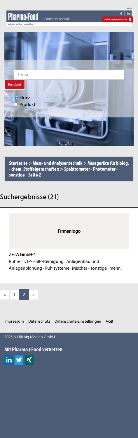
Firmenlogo (69, 231)
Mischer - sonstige (89, 268)
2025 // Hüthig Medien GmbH (29, 336)
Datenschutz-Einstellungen (78, 321)
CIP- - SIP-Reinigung (44, 261)
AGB (109, 321)
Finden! (14, 84)
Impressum (14, 321)
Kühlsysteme (57, 268)
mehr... (115, 268)
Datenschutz (39, 321)
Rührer (15, 261)
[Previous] (5, 294)
